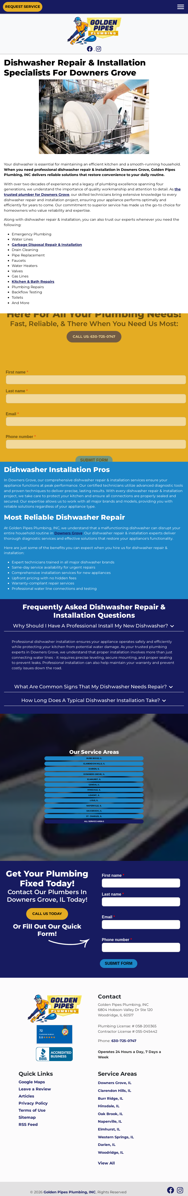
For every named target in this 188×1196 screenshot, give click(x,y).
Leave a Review (35, 1089)
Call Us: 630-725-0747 (94, 330)
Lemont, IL (94, 791)
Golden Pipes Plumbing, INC (70, 1192)
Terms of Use (32, 1110)
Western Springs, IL (116, 1137)
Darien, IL (94, 778)
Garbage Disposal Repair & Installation (47, 244)
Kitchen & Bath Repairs (33, 281)
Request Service (22, 6)
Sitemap (27, 1117)
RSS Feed (28, 1124)
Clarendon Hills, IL (94, 775)
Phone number (21, 443)
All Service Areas (94, 804)
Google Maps (32, 1082)
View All (106, 1163)
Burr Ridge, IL (94, 772)
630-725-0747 (123, 1041)
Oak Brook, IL (94, 799)
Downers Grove (68, 533)
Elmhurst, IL (94, 783)
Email (12, 420)
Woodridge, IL (111, 1152)
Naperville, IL (94, 796)
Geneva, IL (94, 786)
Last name (17, 398)
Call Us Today (47, 913)
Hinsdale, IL (94, 788)
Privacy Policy (33, 1103)
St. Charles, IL (94, 801)
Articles (26, 1096)
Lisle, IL (94, 793)
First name (17, 379)
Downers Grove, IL (94, 780)
